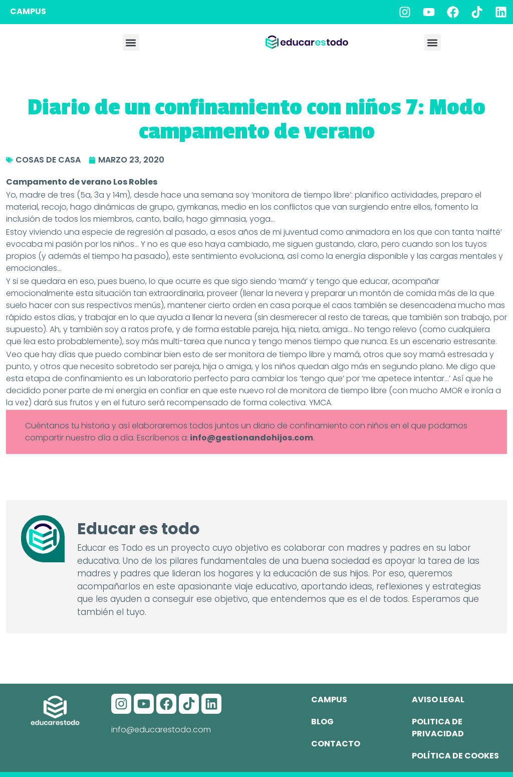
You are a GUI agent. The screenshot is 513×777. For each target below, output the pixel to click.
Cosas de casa (48, 160)
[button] (131, 42)
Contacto (335, 743)
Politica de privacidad (438, 727)
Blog (322, 721)
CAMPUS (28, 11)
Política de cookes (455, 755)
